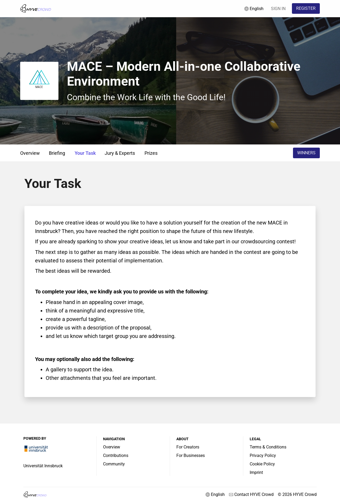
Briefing (57, 153)
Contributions (115, 455)
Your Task (85, 153)
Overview (30, 153)
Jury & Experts (120, 153)
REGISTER (306, 8)
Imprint (256, 472)
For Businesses (190, 455)
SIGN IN (278, 8)
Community (114, 463)
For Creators (187, 447)
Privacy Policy (263, 455)
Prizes (151, 153)
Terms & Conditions (268, 447)
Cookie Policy (262, 463)
